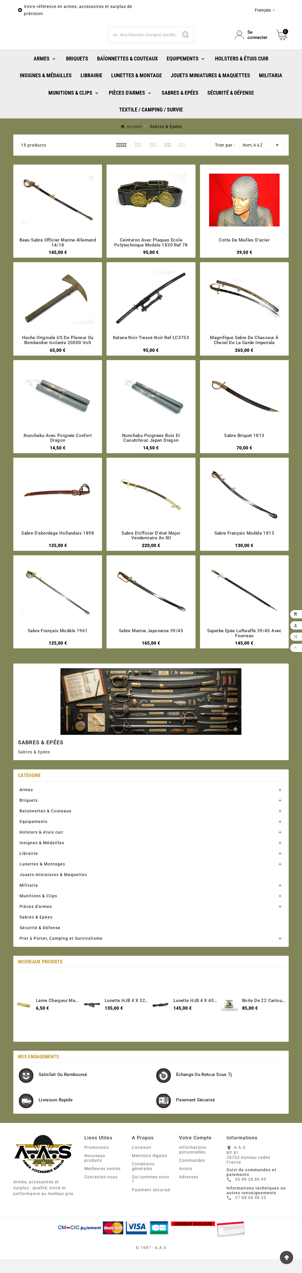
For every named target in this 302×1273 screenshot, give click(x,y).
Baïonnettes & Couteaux (45, 837)
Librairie (28, 879)
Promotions (96, 1173)
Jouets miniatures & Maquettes (53, 901)
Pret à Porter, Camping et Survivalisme (61, 964)
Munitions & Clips (38, 922)
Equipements (33, 847)
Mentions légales (149, 1182)
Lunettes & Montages (42, 890)
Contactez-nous (101, 1203)
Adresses (188, 1203)
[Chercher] (143, 48)
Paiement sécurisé (151, 1216)
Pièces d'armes (35, 932)
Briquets (28, 826)
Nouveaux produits (94, 1184)
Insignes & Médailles (41, 869)
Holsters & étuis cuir (41, 858)
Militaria (28, 911)
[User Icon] (252, 48)
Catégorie (29, 801)
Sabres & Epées (35, 943)
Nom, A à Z (262, 171)
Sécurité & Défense (39, 954)
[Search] (185, 48)
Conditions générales (143, 1192)
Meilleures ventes (102, 1194)
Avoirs (185, 1194)
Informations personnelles (192, 1176)
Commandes (192, 1186)
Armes (26, 816)
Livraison (141, 1173)
